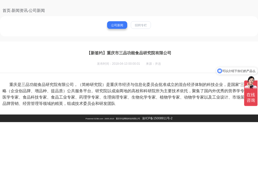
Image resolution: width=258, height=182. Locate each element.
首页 (7, 10)
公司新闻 (37, 10)
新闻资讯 (20, 10)
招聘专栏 (141, 25)
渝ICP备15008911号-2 (157, 118)
